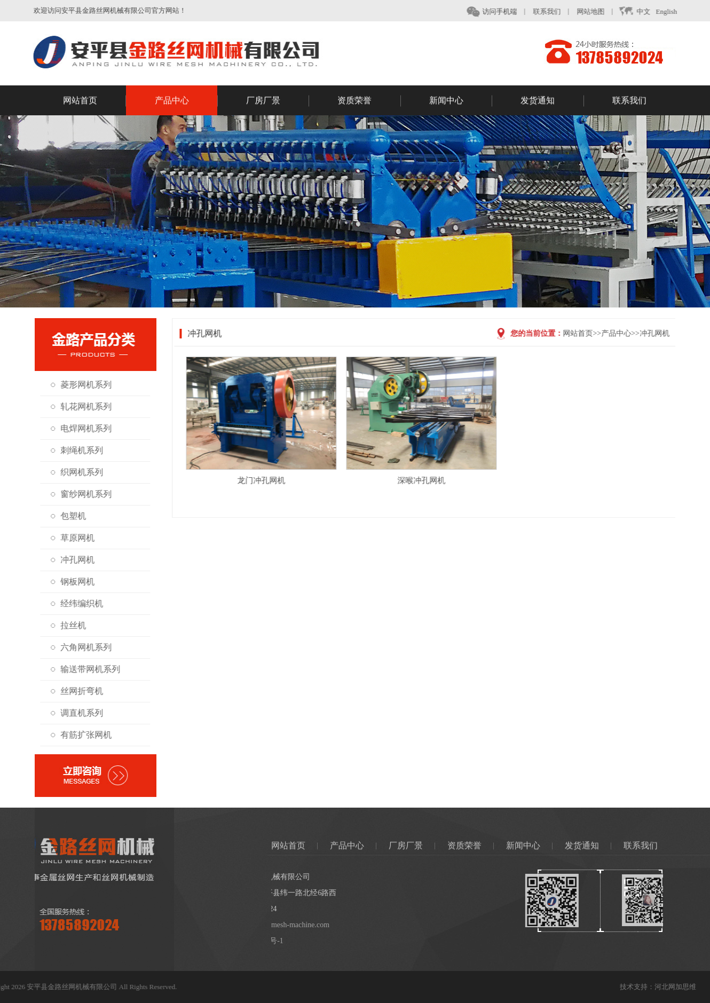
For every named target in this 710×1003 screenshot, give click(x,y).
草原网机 (74, 537)
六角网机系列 (82, 647)
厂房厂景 (277, 101)
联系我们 (552, 11)
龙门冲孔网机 (274, 480)
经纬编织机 (78, 603)
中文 (640, 11)
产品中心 (186, 101)
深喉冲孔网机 (435, 480)
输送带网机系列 (87, 669)
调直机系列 (78, 712)
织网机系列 (78, 472)
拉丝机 (70, 625)
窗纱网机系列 (82, 494)
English (672, 11)
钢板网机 (74, 581)
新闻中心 (460, 101)
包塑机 (70, 515)
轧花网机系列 (82, 406)
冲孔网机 (74, 559)
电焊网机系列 (82, 428)
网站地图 (596, 11)
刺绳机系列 (78, 450)
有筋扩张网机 (82, 734)
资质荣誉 (368, 101)
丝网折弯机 (78, 691)
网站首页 (94, 101)
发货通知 (551, 101)
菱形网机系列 (82, 384)
